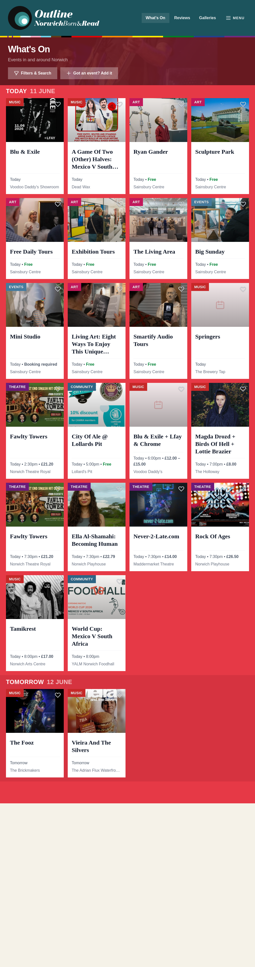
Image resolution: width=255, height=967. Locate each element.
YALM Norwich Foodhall (93, 664)
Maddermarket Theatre (153, 564)
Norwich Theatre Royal (30, 472)
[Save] (58, 104)
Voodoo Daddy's (147, 472)
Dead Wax (81, 187)
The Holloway (207, 472)
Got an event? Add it (89, 73)
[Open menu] (235, 17)
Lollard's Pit (82, 472)
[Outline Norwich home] (57, 18)
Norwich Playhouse (89, 564)
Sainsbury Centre (148, 187)
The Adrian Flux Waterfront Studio (97, 770)
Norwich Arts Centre (27, 664)
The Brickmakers (25, 770)
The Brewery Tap (210, 372)
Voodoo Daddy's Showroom (34, 187)
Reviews (182, 18)
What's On (155, 18)
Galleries (207, 18)
